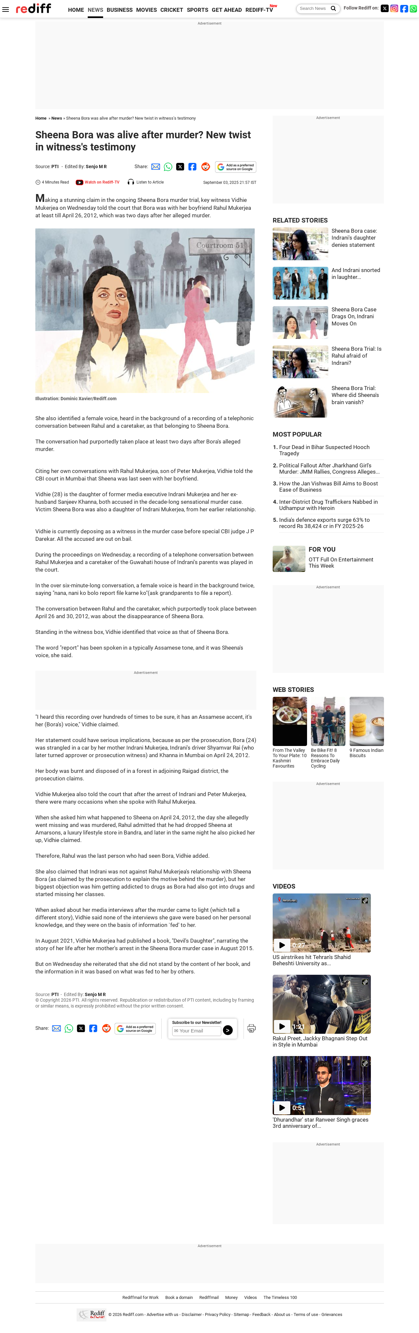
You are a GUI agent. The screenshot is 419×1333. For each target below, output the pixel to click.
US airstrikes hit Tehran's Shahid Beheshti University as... (312, 960)
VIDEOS (284, 886)
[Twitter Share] (179, 166)
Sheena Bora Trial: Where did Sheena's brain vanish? (355, 395)
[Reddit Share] (204, 166)
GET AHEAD (227, 10)
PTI (55, 166)
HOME (76, 10)
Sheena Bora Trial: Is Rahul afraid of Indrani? (357, 356)
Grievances (331, 1314)
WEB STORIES (293, 690)
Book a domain (179, 1297)
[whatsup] (414, 8)
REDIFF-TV (259, 10)
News (56, 118)
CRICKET (171, 10)
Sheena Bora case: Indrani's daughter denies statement (354, 238)
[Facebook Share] (192, 166)
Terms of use (306, 1314)
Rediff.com (133, 1314)
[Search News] (331, 9)
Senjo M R (96, 166)
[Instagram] (394, 8)
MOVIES (146, 10)
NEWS (95, 10)
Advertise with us (162, 1314)
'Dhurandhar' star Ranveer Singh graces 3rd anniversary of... (321, 1123)
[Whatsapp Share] (167, 166)
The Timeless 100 (280, 1297)
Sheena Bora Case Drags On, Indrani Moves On (354, 316)
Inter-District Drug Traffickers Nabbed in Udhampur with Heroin (328, 505)
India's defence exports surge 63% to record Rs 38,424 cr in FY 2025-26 (324, 523)
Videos (250, 1297)
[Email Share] (154, 166)
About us (282, 1314)
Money (231, 1297)
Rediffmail (209, 1297)
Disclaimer (192, 1314)
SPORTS (197, 10)
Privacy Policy (217, 1314)
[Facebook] (404, 8)
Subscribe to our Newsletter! (196, 1022)
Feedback (261, 1314)
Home (40, 118)
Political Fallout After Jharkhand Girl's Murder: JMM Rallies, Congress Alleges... (329, 468)
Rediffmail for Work (140, 1297)
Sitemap (241, 1314)
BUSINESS (120, 10)
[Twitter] (385, 8)
